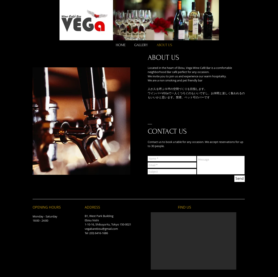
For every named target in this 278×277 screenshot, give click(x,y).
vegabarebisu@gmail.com (101, 229)
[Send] (239, 178)
